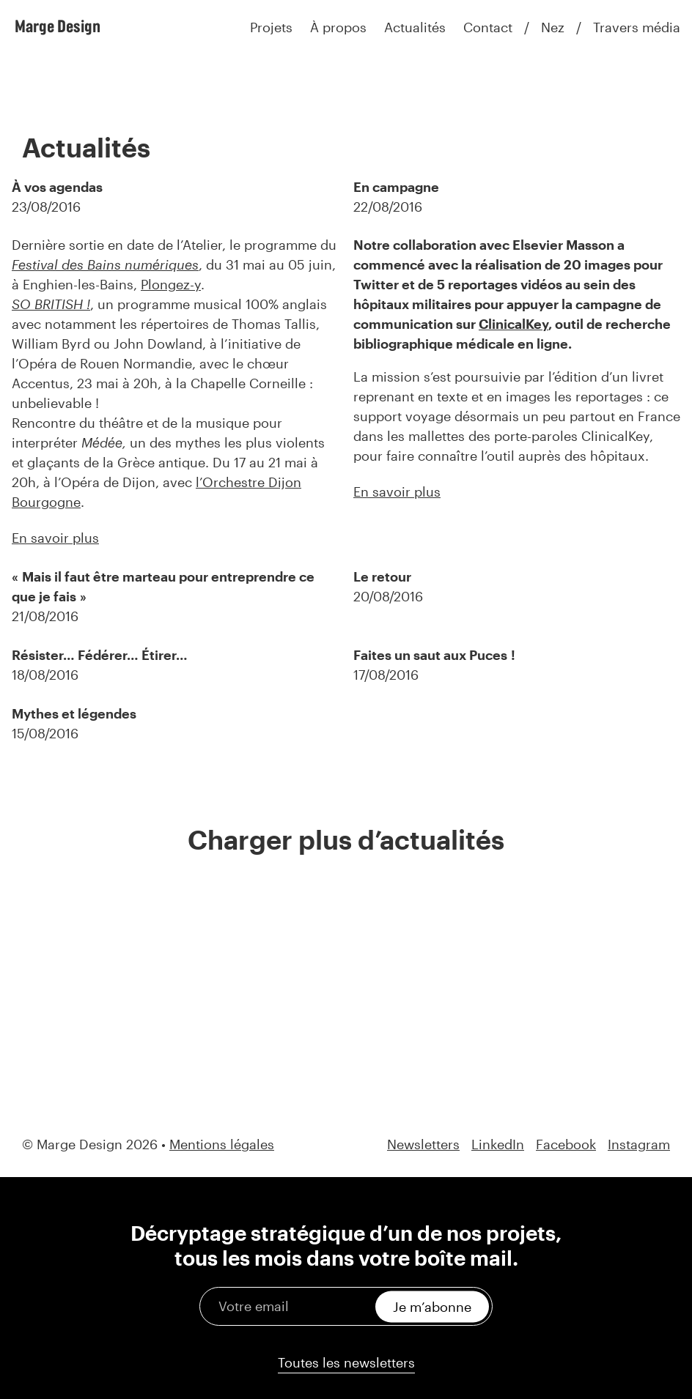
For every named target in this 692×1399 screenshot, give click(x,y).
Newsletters (423, 1144)
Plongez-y (171, 284)
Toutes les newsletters (346, 1362)
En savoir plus (55, 538)
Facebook (566, 1144)
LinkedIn (497, 1144)
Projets (271, 27)
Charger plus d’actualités (346, 839)
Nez (552, 27)
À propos (338, 27)
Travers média (636, 27)
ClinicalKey (513, 324)
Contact (487, 27)
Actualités (415, 27)
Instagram (639, 1144)
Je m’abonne (432, 1306)
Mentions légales (221, 1144)
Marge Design (57, 25)
